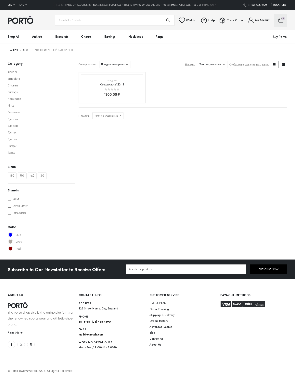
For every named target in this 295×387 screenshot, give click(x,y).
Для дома (112, 80)
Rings (159, 36)
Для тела (12, 139)
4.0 (32, 176)
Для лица (13, 126)
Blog (152, 333)
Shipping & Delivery (162, 315)
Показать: (190, 65)
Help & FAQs (157, 303)
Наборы (12, 146)
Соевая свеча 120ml (112, 84)
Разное (11, 153)
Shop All (13, 36)
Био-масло (14, 112)
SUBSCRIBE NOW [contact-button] (268, 269)
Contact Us (156, 339)
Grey (10, 242)
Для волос (13, 119)
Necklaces (135, 36)
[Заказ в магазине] (115, 64)
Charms (86, 36)
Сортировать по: (87, 64)
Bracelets (61, 36)
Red (10, 249)
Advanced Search (160, 327)
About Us (155, 345)
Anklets (37, 36)
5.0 (22, 176)
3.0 (42, 176)
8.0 (12, 176)
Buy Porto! (280, 37)
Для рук (12, 132)
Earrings (110, 36)
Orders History (158, 321)
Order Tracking (159, 309)
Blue (10, 235)
